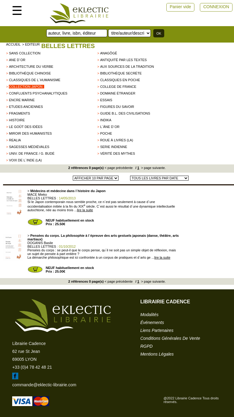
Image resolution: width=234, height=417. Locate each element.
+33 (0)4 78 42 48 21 (32, 367)
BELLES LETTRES (68, 46)
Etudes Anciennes (26, 107)
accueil (13, 44)
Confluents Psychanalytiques (38, 93)
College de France (118, 86)
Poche (106, 133)
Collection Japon (25, 86)
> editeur (31, 44)
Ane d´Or (17, 60)
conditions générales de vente (170, 338)
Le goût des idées (25, 127)
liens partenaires (156, 330)
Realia (15, 140)
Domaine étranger (118, 93)
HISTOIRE (17, 120)
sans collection (24, 53)
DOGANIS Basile (40, 243)
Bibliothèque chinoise (30, 73)
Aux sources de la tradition (127, 66)
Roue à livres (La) (116, 140)
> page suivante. (153, 168)
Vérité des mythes (117, 153)
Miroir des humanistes (30, 133)
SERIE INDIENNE (113, 147)
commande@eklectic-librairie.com (44, 384)
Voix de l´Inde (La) (25, 160)
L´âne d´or (110, 127)
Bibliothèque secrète (121, 73)
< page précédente (119, 168)
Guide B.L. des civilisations (125, 113)
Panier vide (180, 6)
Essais (106, 100)
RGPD (146, 346)
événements (152, 322)
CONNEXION (216, 6)
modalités (149, 314)
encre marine (21, 100)
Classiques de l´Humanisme (34, 80)
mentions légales (157, 354)
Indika (106, 120)
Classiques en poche (120, 80)
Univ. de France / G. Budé (31, 153)
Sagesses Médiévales (29, 147)
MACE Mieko (37, 194)
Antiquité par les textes (123, 60)
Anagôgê (108, 53)
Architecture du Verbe (31, 66)
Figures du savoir (117, 107)
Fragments (19, 113)
